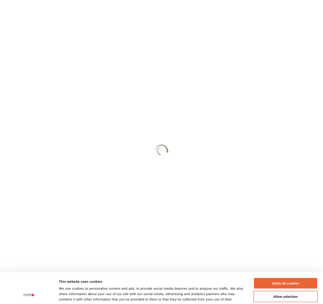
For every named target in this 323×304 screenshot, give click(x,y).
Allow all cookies (285, 255)
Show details (235, 295)
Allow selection (285, 269)
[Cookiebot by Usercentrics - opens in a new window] (29, 295)
